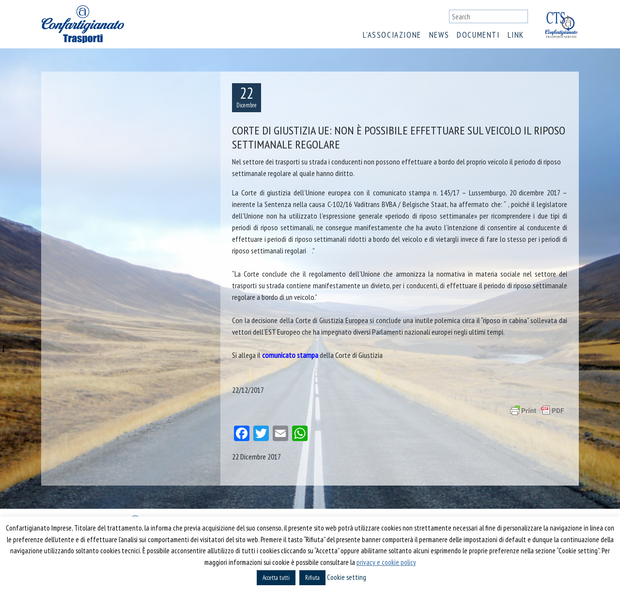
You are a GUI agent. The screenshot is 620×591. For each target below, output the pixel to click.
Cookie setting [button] (346, 577)
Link (516, 35)
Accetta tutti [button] (276, 578)
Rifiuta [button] (312, 578)
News (439, 35)
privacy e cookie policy (386, 562)
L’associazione (392, 35)
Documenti (478, 35)
